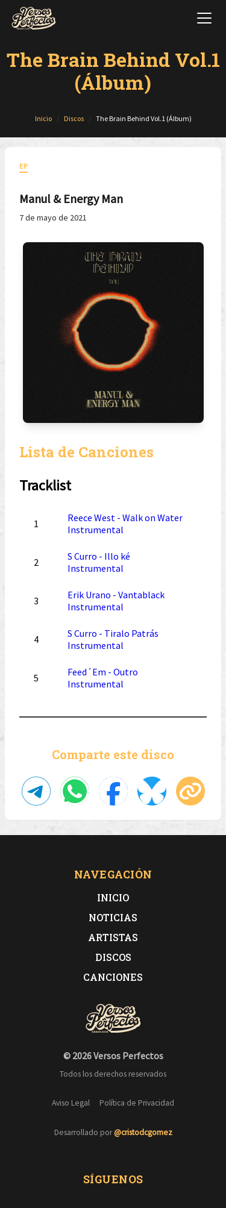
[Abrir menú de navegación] (204, 18)
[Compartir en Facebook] (113, 791)
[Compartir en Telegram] (36, 791)
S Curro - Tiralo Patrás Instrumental (113, 639)
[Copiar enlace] (190, 791)
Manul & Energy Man (71, 198)
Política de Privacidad (136, 1103)
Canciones (113, 977)
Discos (113, 957)
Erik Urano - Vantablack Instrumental (116, 601)
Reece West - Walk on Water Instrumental (125, 524)
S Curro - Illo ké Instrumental (98, 562)
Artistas (113, 937)
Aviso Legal (71, 1103)
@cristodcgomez (143, 1132)
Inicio (113, 897)
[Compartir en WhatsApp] (74, 791)
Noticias (113, 917)
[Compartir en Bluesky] (151, 791)
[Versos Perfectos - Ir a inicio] (34, 18)
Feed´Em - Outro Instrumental (102, 678)
